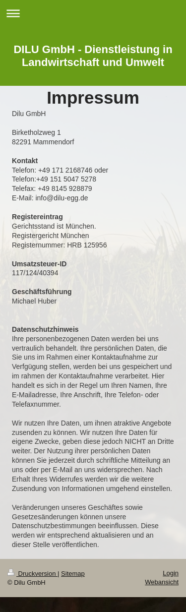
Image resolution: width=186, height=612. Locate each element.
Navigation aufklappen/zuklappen (93, 13)
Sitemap (73, 573)
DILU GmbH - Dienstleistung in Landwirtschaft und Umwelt (92, 55)
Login (171, 573)
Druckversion (32, 573)
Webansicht (162, 582)
